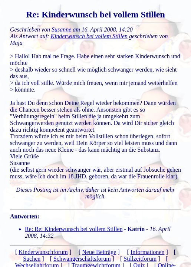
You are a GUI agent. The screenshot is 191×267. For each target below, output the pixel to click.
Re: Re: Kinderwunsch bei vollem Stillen (74, 229)
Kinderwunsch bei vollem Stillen (89, 36)
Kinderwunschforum (43, 252)
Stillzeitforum (140, 259)
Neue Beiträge (99, 252)
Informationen (148, 252)
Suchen (31, 259)
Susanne (61, 29)
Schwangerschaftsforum (82, 259)
